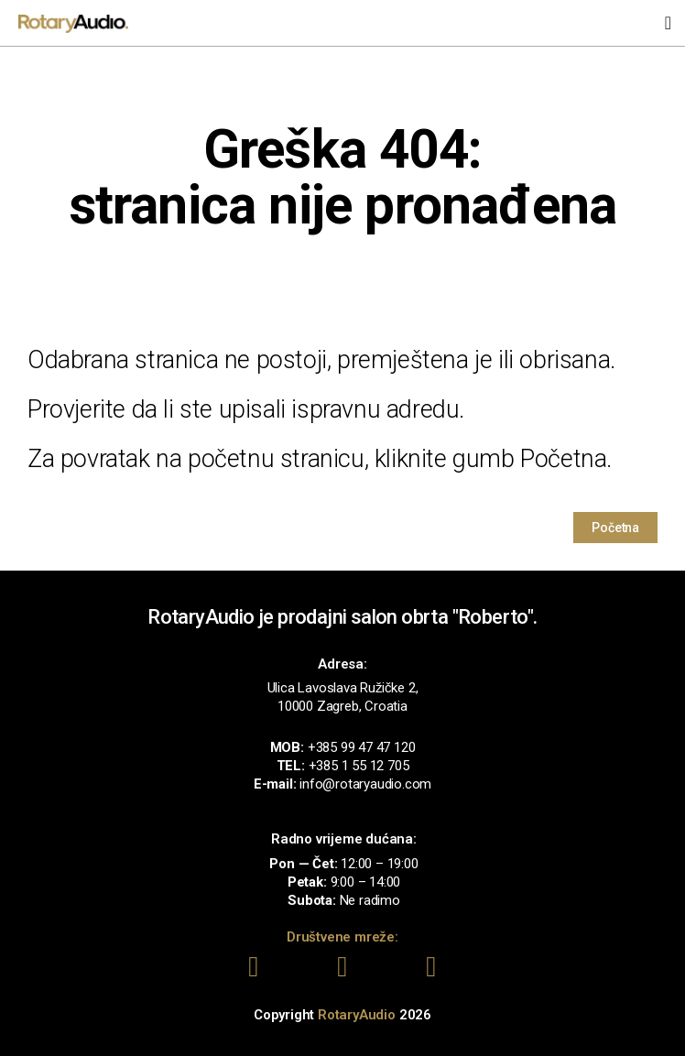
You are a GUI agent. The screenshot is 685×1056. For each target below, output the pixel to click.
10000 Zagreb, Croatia (342, 706)
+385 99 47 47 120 (362, 747)
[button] (668, 23)
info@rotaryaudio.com (365, 784)
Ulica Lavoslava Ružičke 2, (343, 688)
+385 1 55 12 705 (359, 765)
